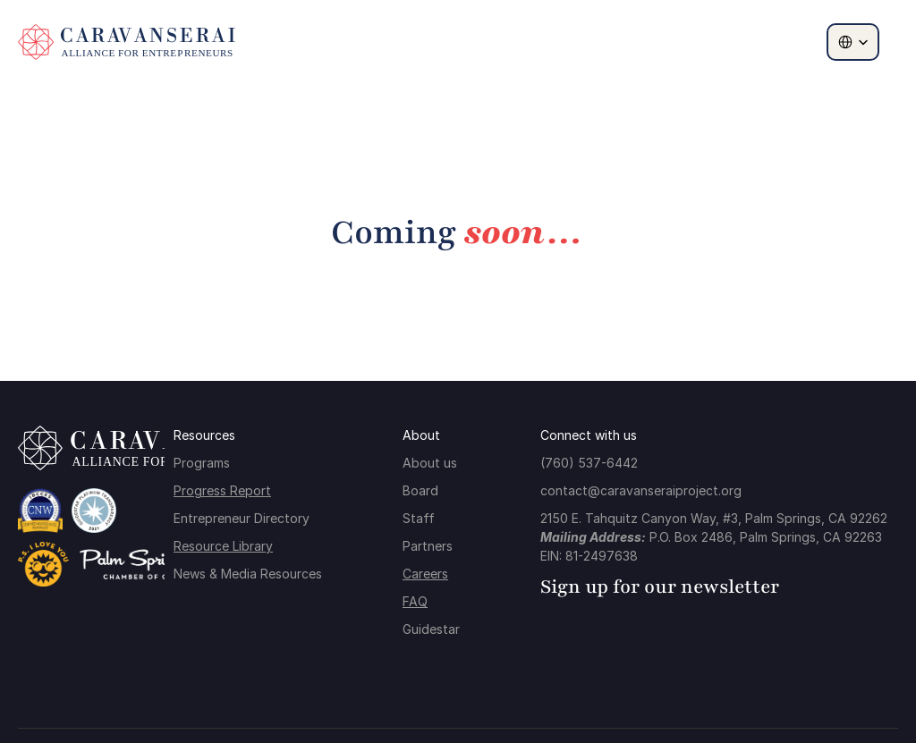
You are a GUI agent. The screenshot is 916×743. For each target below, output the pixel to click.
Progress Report (222, 490)
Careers (425, 573)
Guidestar (431, 629)
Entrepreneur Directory (242, 518)
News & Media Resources (248, 573)
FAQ (415, 601)
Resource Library (223, 545)
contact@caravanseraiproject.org (641, 490)
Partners (428, 545)
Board (420, 490)
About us (430, 462)
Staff (419, 518)
